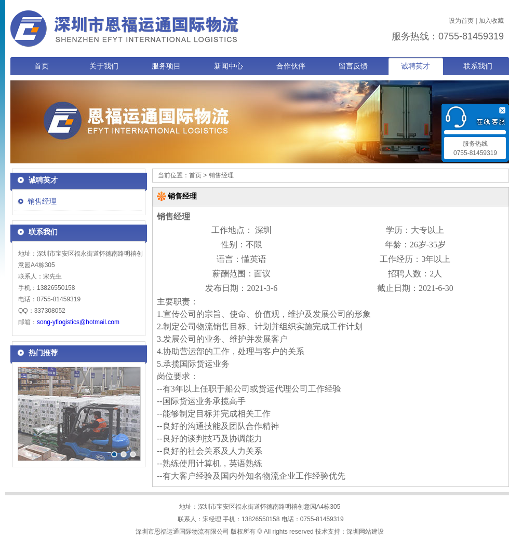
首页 (41, 66)
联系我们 (477, 66)
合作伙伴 (290, 66)
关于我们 (103, 66)
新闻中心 (228, 66)
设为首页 (461, 20)
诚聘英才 (415, 66)
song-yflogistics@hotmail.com (78, 322)
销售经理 (42, 201)
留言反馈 (353, 66)
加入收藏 (491, 20)
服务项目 (166, 66)
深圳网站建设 (365, 531)
